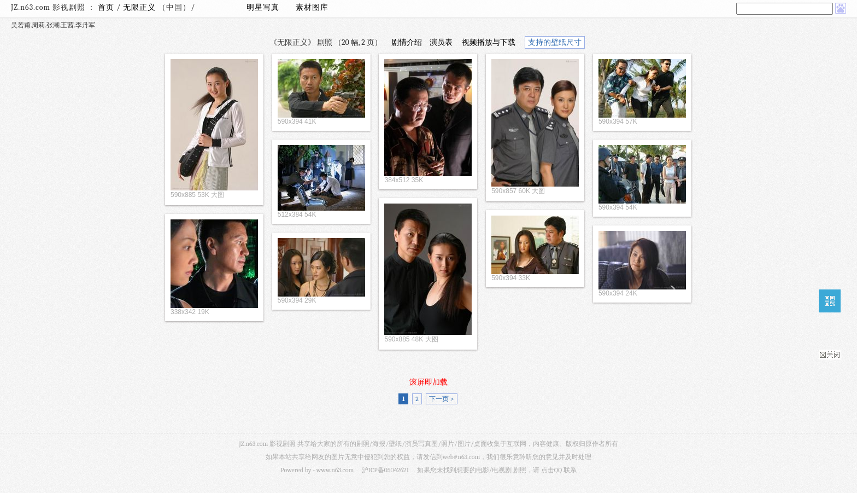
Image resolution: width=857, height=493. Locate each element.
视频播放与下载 (488, 42)
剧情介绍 (406, 42)
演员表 (441, 42)
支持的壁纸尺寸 (555, 42)
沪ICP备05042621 (385, 470)
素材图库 (312, 7)
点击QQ (551, 470)
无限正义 (140, 7)
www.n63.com (335, 470)
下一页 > (441, 399)
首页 (106, 7)
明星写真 (262, 7)
